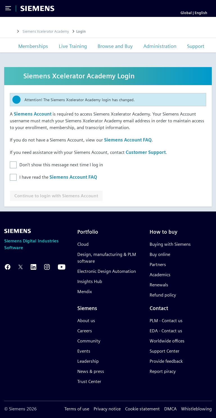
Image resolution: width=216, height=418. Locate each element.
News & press (90, 371)
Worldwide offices (167, 341)
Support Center (164, 351)
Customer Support (146, 152)
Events (83, 351)
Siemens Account (32, 114)
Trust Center (89, 381)
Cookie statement (142, 409)
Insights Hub (89, 281)
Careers (84, 330)
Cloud (83, 244)
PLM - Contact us (166, 320)
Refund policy (163, 295)
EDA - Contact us (166, 330)
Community (88, 341)
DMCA (170, 409)
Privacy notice (107, 409)
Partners (158, 264)
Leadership (88, 361)
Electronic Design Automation (106, 271)
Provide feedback (166, 361)
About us (86, 320)
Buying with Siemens (170, 244)
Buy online (160, 254)
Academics (160, 274)
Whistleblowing (196, 409)
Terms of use (76, 409)
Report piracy (163, 371)
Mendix (84, 291)
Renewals (159, 284)
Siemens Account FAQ (128, 140)
